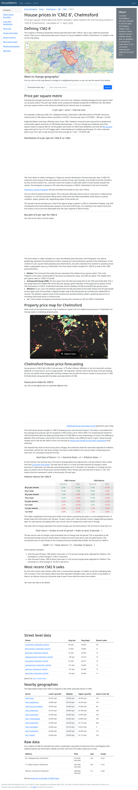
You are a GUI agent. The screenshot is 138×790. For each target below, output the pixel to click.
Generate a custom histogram (36, 189)
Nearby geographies (11, 46)
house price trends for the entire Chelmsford (88, 440)
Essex (41, 9)
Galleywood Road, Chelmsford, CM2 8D (39, 657)
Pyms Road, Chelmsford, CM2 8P (36, 661)
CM (59, 9)
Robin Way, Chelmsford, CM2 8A (36, 653)
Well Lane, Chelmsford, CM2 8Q (36, 669)
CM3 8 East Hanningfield (34, 706)
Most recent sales (10, 42)
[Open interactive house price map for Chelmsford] (69, 337)
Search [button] (36, 3)
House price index (10, 33)
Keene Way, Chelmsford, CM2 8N (36, 673)
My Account (107, 127)
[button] (27, 43)
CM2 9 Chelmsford (31, 711)
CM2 (65, 9)
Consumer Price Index (41, 464)
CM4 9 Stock (29, 698)
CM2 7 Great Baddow (32, 719)
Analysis (28, 3)
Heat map (7, 28)
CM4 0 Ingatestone (32, 702)
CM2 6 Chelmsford (31, 723)
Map (21, 3)
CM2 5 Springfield (31, 727)
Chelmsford (50, 9)
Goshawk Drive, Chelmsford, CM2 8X (38, 665)
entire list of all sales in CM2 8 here (45, 778)
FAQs (34, 787)
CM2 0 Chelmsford (31, 731)
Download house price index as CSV (81, 426)
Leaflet (110, 72)
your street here (39, 678)
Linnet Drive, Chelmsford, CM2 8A (37, 645)
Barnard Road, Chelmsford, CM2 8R (37, 649)
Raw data (7, 51)
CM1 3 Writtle (30, 735)
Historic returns (9, 37)
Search (108, 87)
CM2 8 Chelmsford (31, 715)
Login (133, 3)
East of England (30, 9)
